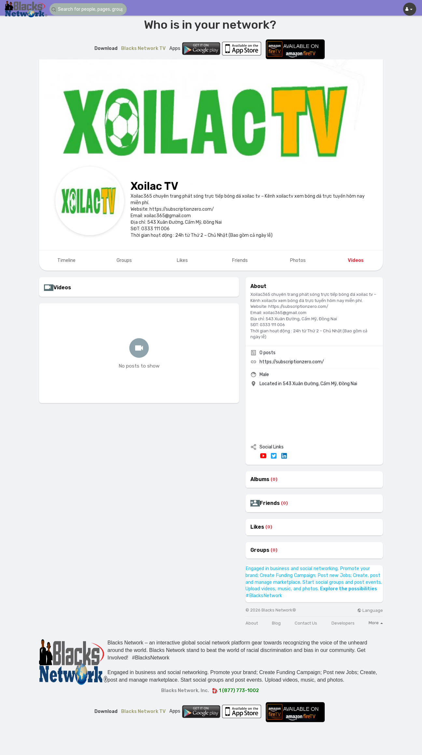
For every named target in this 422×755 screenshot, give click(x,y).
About (252, 623)
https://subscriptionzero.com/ (292, 362)
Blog (276, 623)
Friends (270, 503)
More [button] (376, 622)
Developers (343, 623)
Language (370, 610)
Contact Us (306, 623)
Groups (259, 550)
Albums (259, 479)
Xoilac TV (154, 186)
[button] (88, 9)
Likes (257, 527)
